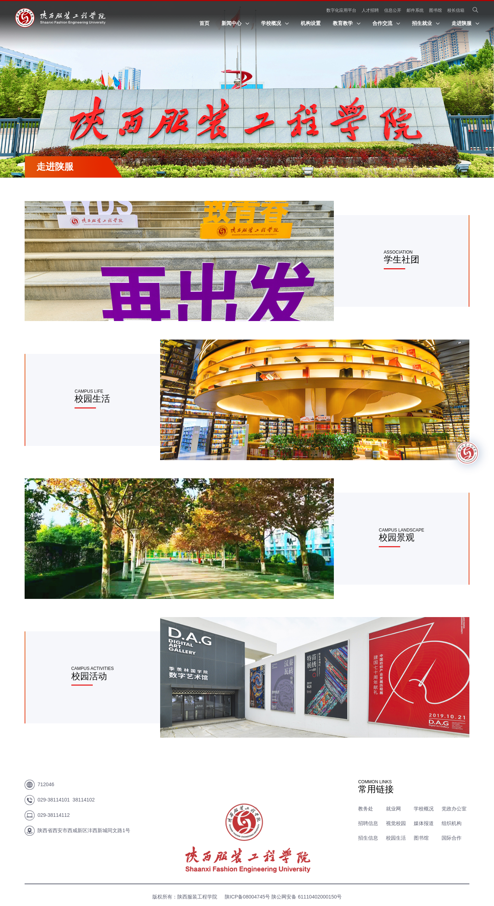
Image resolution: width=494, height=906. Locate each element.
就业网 (393, 808)
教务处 (365, 808)
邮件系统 (415, 10)
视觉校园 (396, 823)
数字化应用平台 (341, 10)
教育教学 (346, 23)
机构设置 (311, 23)
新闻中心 (235, 23)
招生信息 (368, 838)
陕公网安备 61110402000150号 (306, 897)
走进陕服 (465, 23)
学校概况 (275, 23)
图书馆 (435, 10)
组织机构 (452, 823)
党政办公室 (454, 808)
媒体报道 (424, 823)
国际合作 (452, 838)
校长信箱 (455, 10)
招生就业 (425, 23)
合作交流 (386, 23)
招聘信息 (368, 823)
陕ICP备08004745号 (246, 897)
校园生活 (396, 838)
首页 (204, 23)
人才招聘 (370, 10)
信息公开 (392, 10)
